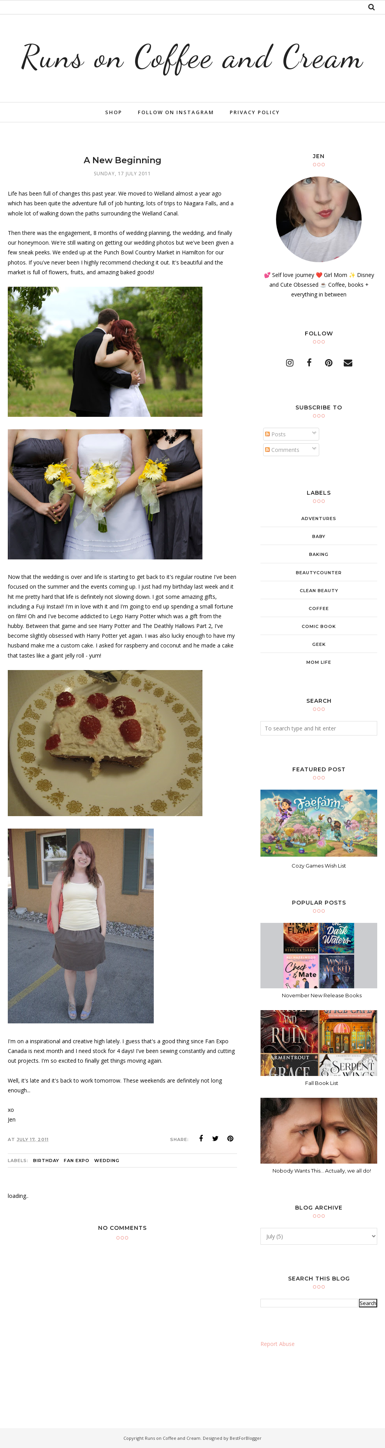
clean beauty (319, 590)
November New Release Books (322, 995)
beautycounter (319, 572)
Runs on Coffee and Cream (192, 55)
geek (319, 644)
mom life (318, 662)
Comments (282, 449)
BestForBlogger (246, 1438)
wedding (107, 1160)
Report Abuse (277, 1343)
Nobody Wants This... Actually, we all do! (321, 1171)
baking (319, 554)
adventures (318, 518)
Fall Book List (321, 1083)
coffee (319, 608)
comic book (319, 626)
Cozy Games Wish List (319, 865)
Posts (275, 434)
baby (318, 536)
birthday (46, 1160)
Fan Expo (77, 1160)
